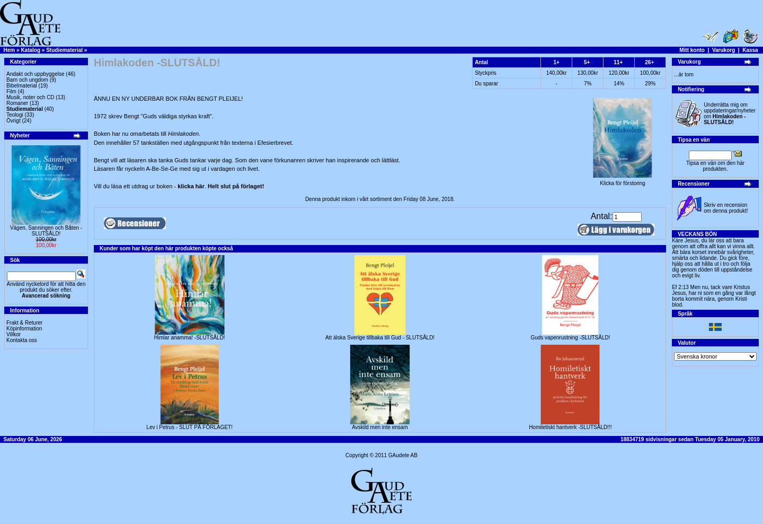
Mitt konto (692, 50)
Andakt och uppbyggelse (35, 74)
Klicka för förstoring (622, 181)
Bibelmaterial (21, 86)
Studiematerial (64, 50)
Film (11, 91)
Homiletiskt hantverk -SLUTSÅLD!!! (570, 427)
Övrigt (13, 121)
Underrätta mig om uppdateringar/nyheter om (730, 113)
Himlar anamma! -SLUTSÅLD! (189, 337)
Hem (9, 50)
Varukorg (723, 50)
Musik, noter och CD (30, 97)
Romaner (17, 103)
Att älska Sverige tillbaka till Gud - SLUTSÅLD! (379, 337)
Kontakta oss (21, 340)
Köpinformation (24, 328)
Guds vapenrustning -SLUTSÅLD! (570, 337)
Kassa (750, 50)
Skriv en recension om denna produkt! (726, 208)
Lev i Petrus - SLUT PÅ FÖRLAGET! (189, 427)
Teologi (14, 115)
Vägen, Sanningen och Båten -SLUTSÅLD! (46, 231)
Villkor (13, 334)
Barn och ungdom (27, 80)
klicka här (191, 186)
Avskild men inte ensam (379, 427)
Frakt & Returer (24, 323)
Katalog (30, 50)
